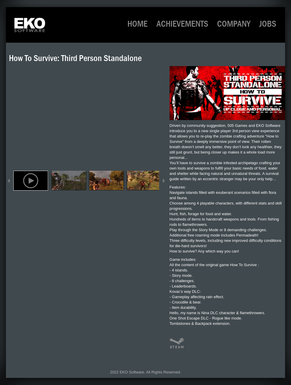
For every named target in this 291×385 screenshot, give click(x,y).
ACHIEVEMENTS (182, 24)
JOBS (267, 24)
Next (164, 181)
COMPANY (233, 24)
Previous (9, 181)
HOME (137, 24)
